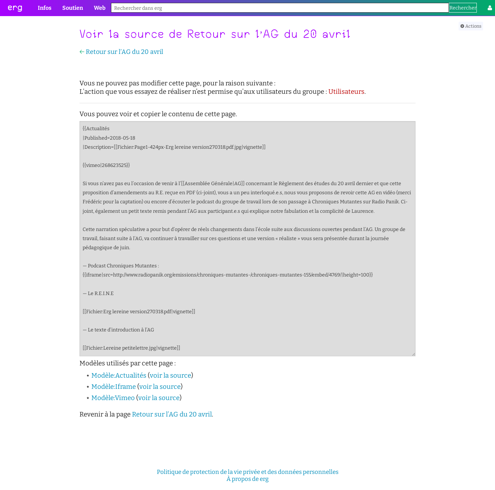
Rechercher (462, 8)
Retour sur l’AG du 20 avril (124, 52)
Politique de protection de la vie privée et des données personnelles (248, 471)
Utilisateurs (346, 92)
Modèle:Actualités (118, 375)
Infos (44, 8)
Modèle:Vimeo (113, 398)
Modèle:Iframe (113, 387)
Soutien (72, 8)
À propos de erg (247, 478)
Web (99, 8)
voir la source (170, 375)
